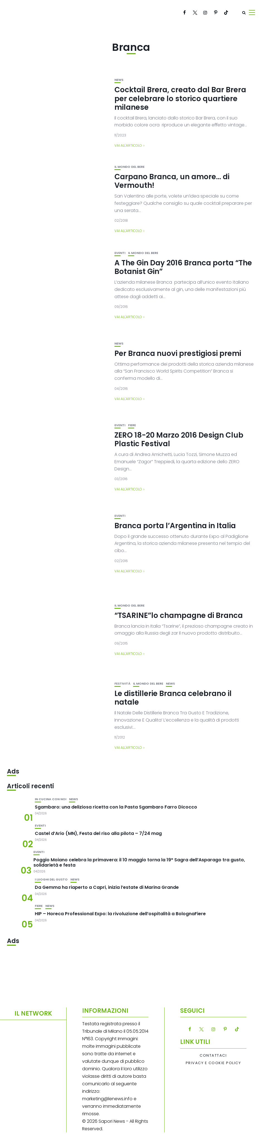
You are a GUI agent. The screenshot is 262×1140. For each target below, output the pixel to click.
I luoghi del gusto (51, 879)
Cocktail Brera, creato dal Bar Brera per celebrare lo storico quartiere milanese (180, 98)
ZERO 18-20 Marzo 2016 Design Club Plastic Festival (178, 439)
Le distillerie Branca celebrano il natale (173, 698)
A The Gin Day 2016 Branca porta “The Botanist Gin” (183, 267)
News (118, 79)
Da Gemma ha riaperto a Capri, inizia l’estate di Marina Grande (107, 887)
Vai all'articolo (128, 145)
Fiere (132, 425)
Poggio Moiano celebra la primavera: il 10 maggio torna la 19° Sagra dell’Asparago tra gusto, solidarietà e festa (139, 862)
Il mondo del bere (129, 166)
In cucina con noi (50, 799)
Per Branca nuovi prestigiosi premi (177, 353)
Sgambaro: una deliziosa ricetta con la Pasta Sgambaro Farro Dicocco (116, 807)
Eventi (119, 253)
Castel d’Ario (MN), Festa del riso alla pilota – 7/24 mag (98, 833)
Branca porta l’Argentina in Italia (175, 526)
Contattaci (213, 1055)
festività (122, 683)
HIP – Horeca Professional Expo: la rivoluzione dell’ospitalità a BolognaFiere (120, 913)
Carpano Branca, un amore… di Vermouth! (171, 181)
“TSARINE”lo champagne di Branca (178, 615)
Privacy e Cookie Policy (213, 1063)
